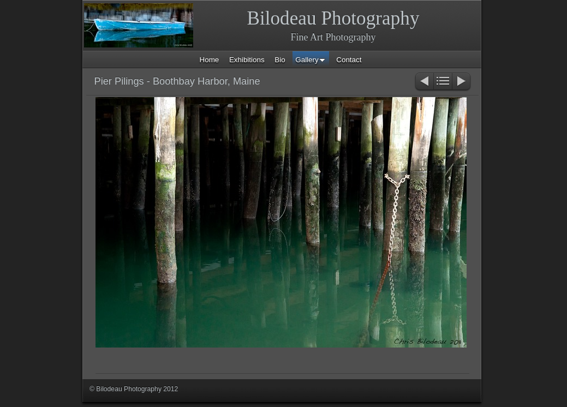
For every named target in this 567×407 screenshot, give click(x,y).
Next (461, 82)
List (442, 82)
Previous (423, 82)
